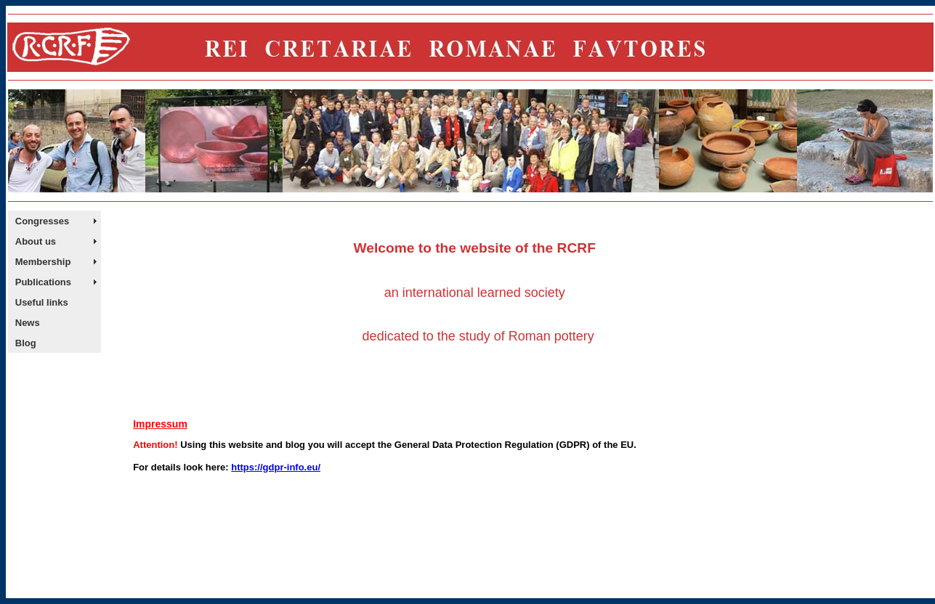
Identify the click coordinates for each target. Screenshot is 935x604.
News (27, 322)
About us (35, 241)
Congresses (42, 221)
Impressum (160, 424)
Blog (25, 343)
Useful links (41, 302)
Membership (43, 261)
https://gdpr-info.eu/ (275, 467)
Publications (43, 282)
